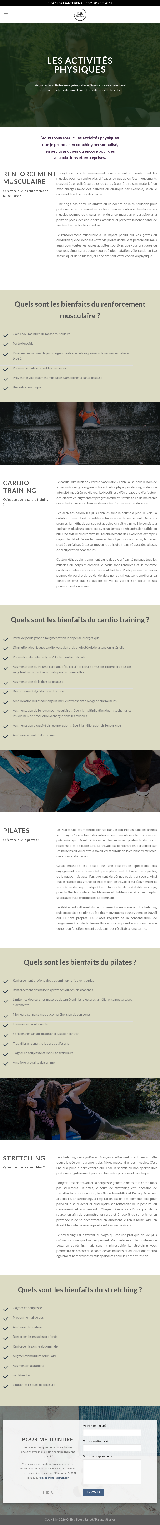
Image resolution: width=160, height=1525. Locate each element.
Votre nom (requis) (94, 1425)
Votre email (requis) (95, 1441)
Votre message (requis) (97, 1456)
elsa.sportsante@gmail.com (54, 1477)
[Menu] (5, 15)
